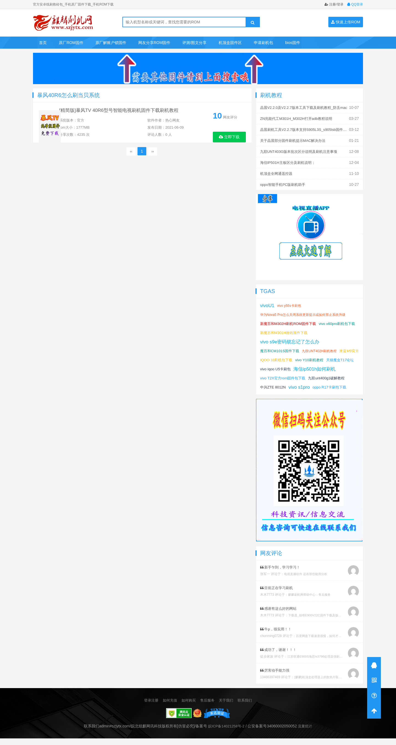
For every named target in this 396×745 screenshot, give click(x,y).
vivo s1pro (343, 385)
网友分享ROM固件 (154, 42)
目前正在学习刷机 (278, 594)
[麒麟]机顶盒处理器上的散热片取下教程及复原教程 (331, 684)
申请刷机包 (263, 42)
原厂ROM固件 (71, 42)
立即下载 (229, 136)
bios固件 (292, 42)
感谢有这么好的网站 (279, 615)
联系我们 (247, 707)
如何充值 (168, 707)
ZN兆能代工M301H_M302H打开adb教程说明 (298, 118)
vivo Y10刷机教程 (336, 357)
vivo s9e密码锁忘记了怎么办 (291, 339)
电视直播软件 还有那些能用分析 (307, 581)
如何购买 (188, 707)
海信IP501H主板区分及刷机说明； (289, 161)
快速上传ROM (345, 22)
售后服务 (208, 707)
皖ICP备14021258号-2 (226, 733)
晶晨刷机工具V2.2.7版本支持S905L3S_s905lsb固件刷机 (308, 129)
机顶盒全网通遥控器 (277, 172)
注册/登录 (333, 4)
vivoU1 (267, 303)
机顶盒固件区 (230, 42)
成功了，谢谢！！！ (279, 656)
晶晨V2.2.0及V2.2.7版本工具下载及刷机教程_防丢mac (306, 107)
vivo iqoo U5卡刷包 (309, 367)
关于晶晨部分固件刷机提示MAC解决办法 (295, 139)
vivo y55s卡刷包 (291, 303)
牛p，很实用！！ (277, 636)
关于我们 (227, 707)
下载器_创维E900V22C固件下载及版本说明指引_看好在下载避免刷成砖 (341, 622)
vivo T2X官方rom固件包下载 (331, 376)
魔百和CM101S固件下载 (281, 348)
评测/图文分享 (194, 42)
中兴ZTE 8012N (315, 385)
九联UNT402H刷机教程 (323, 349)
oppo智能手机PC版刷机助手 (284, 182)
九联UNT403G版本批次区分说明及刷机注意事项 (301, 150)
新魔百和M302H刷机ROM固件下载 (290, 321)
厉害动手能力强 (276, 677)
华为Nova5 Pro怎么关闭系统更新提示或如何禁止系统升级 (306, 312)
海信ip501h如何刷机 (282, 376)
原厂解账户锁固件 (110, 42)
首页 (43, 42)
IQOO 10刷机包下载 (301, 357)
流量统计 (306, 733)
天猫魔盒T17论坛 (275, 367)
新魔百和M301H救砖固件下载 (327, 330)
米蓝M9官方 (270, 357)
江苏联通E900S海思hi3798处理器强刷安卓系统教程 (325, 663)
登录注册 (148, 707)
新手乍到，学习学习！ (281, 574)
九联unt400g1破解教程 (279, 385)
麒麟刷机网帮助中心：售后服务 (311, 601)
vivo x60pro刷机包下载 (279, 330)
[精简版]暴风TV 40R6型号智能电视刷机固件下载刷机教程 (129, 113)
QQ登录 (355, 4)
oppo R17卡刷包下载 (278, 394)
